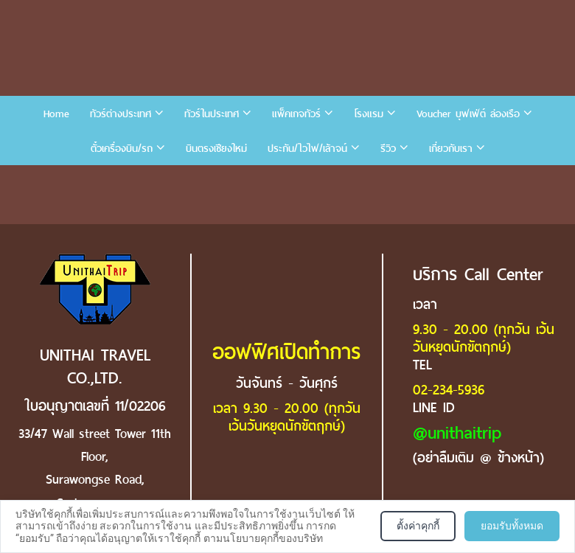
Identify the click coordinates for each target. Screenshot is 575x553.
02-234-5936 (448, 389)
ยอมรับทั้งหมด (512, 526)
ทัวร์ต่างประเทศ (120, 113)
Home (56, 113)
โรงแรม (368, 113)
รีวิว (388, 148)
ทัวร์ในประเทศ (211, 113)
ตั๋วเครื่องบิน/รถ (122, 148)
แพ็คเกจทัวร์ (296, 113)
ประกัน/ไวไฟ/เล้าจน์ (307, 148)
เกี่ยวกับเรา (451, 148)
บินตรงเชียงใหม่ (216, 148)
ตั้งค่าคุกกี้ (418, 526)
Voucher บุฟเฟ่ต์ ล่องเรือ (468, 113)
